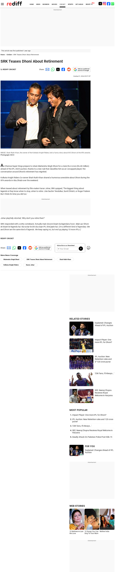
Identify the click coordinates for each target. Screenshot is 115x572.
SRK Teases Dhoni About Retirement (39, 259)
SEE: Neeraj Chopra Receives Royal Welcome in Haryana (104, 393)
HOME (32, 4)
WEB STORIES (77, 505)
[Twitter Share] (57, 69)
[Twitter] (100, 3)
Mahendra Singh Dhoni (11, 259)
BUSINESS (46, 4)
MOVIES (54, 4)
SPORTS (70, 4)
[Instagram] (104, 3)
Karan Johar (30, 265)
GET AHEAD (79, 4)
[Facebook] (109, 3)
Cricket (9, 55)
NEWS (38, 4)
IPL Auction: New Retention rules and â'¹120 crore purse (103, 359)
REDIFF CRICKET (9, 69)
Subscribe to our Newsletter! (66, 245)
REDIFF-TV (89, 4)
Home (3, 55)
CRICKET (62, 4)
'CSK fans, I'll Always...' (104, 373)
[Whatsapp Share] (52, 69)
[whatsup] (113, 3)
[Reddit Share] (68, 69)
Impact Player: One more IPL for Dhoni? (89, 415)
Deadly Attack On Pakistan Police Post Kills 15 (92, 437)
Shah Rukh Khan (65, 259)
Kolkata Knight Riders (11, 265)
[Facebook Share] (63, 69)
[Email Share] (47, 69)
